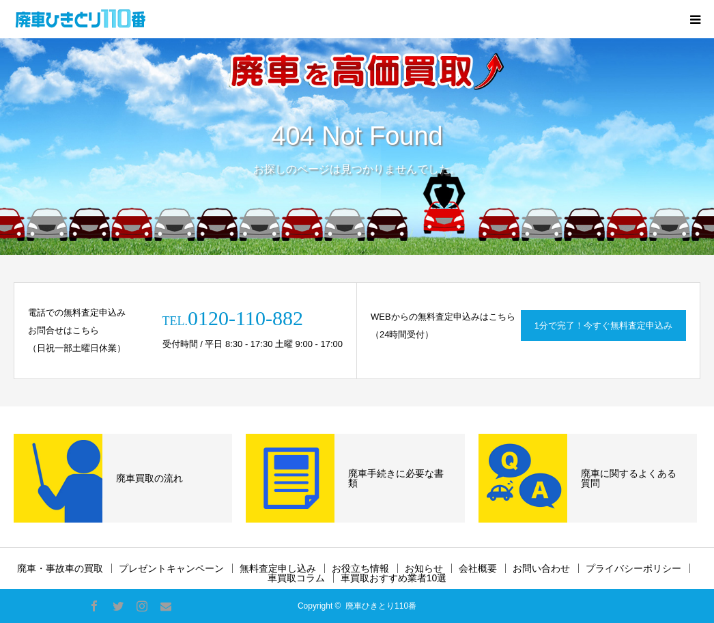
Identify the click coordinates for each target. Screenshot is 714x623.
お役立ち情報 (360, 568)
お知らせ (424, 568)
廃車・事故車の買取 (60, 568)
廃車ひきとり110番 (380, 606)
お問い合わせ (541, 568)
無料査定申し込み (278, 568)
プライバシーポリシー (633, 568)
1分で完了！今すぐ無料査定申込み (603, 325)
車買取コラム (296, 578)
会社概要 (478, 568)
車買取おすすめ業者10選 (394, 578)
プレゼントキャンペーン (171, 568)
